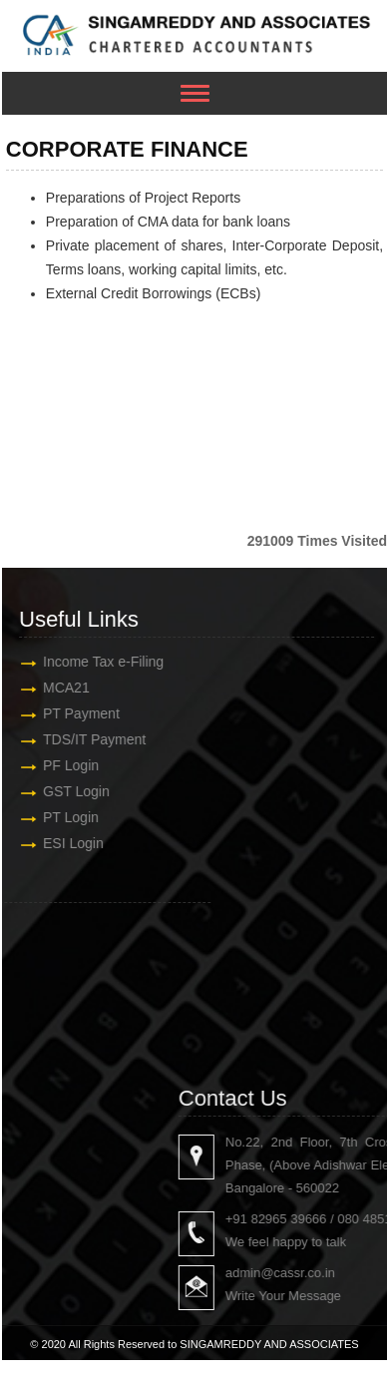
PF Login (70, 765)
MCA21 (65, 687)
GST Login (75, 791)
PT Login (70, 817)
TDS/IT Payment (93, 739)
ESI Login (72, 843)
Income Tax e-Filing (102, 662)
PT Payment (80, 713)
